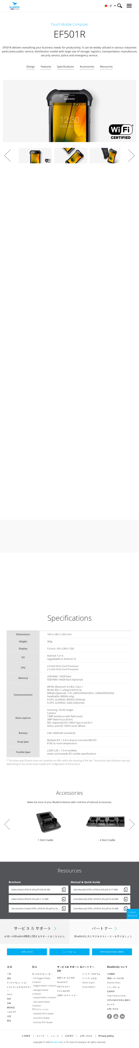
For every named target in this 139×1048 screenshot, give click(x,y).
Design (30, 66)
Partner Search (88, 982)
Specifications (65, 66)
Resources (106, 66)
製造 (9, 1020)
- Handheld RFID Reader (43, 1013)
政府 (9, 998)
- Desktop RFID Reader (42, 1022)
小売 (9, 973)
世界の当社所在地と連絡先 (118, 1000)
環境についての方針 (115, 978)
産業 (9, 967)
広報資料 (111, 991)
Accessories (87, 66)
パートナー (88, 967)
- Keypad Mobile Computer (44, 997)
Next (131, 155)
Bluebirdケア (62, 982)
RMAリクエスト (63, 986)
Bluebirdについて (117, 967)
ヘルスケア (11, 1011)
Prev (7, 155)
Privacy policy (106, 1035)
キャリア (110, 1004)
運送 (9, 978)
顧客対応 (11, 1007)
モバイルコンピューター (42, 973)
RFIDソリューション (40, 1009)
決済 (9, 1016)
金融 (9, 1003)
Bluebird (55, 1042)
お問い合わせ (112, 1008)
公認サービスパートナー (67, 995)
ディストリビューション (17, 982)
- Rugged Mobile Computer (44, 985)
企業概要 (111, 973)
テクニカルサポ (63, 990)
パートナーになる (89, 978)
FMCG (9, 994)
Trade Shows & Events (116, 995)
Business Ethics (113, 982)
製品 (34, 967)
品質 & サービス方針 (66, 977)
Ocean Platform (88, 987)
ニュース (55, 1035)
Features (46, 66)
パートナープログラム (91, 973)
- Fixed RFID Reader (41, 1018)
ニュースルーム (113, 987)
